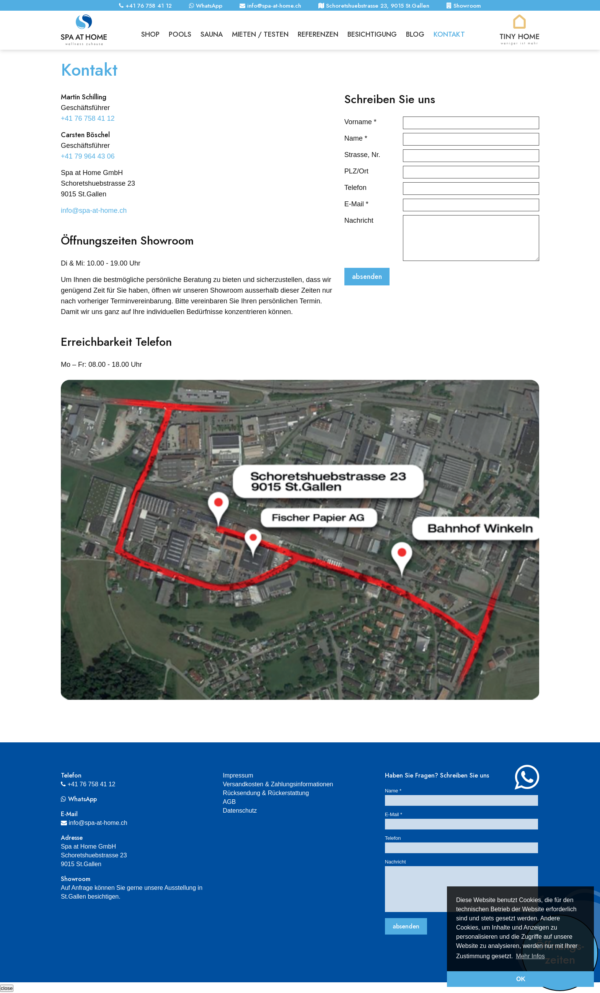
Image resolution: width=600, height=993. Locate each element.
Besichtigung (372, 34)
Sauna (212, 34)
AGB (229, 802)
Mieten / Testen (260, 34)
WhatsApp (205, 6)
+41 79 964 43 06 (88, 156)
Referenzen (318, 34)
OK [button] (520, 979)
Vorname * (360, 122)
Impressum (238, 775)
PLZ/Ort (356, 171)
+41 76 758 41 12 (145, 6)
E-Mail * (356, 204)
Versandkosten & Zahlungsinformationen (278, 784)
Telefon (355, 187)
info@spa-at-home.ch (270, 6)
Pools (180, 34)
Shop (150, 34)
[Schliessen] (6, 988)
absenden (367, 277)
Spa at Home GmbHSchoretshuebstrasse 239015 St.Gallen (94, 855)
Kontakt (449, 34)
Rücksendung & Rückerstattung (266, 793)
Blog (415, 34)
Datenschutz (240, 810)
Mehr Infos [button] (530, 956)
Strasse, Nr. (362, 155)
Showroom (464, 6)
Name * (355, 138)
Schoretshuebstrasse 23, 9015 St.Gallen (373, 6)
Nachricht (358, 220)
